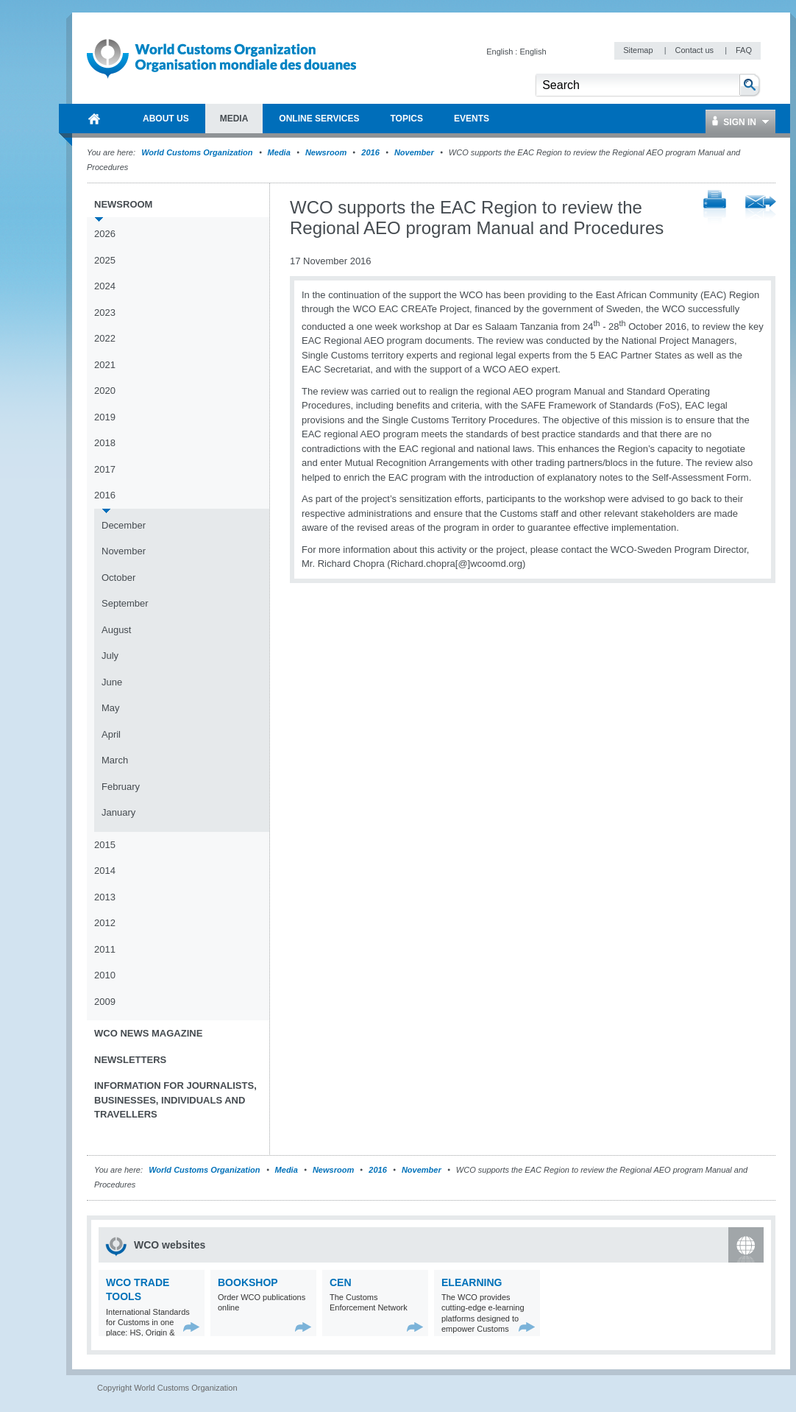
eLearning (471, 1282)
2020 (105, 390)
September (125, 603)
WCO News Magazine (148, 1033)
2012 (105, 922)
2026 (105, 233)
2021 (105, 364)
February (121, 786)
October (118, 577)
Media (279, 152)
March (115, 760)
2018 (105, 442)
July (110, 655)
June (112, 682)
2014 (105, 870)
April (111, 734)
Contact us (695, 50)
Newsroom (326, 152)
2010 (105, 975)
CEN (341, 1282)
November (414, 152)
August (116, 629)
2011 (105, 949)
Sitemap (639, 50)
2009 (105, 1001)
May (111, 707)
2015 (105, 844)
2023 (105, 312)
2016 (370, 152)
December (124, 525)
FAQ (744, 50)
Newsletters (130, 1059)
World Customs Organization (198, 152)
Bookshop (248, 1282)
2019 (105, 417)
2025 (105, 260)
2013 (105, 897)
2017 (105, 469)
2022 (105, 338)
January (118, 812)
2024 (105, 286)
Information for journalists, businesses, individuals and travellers (175, 1100)
